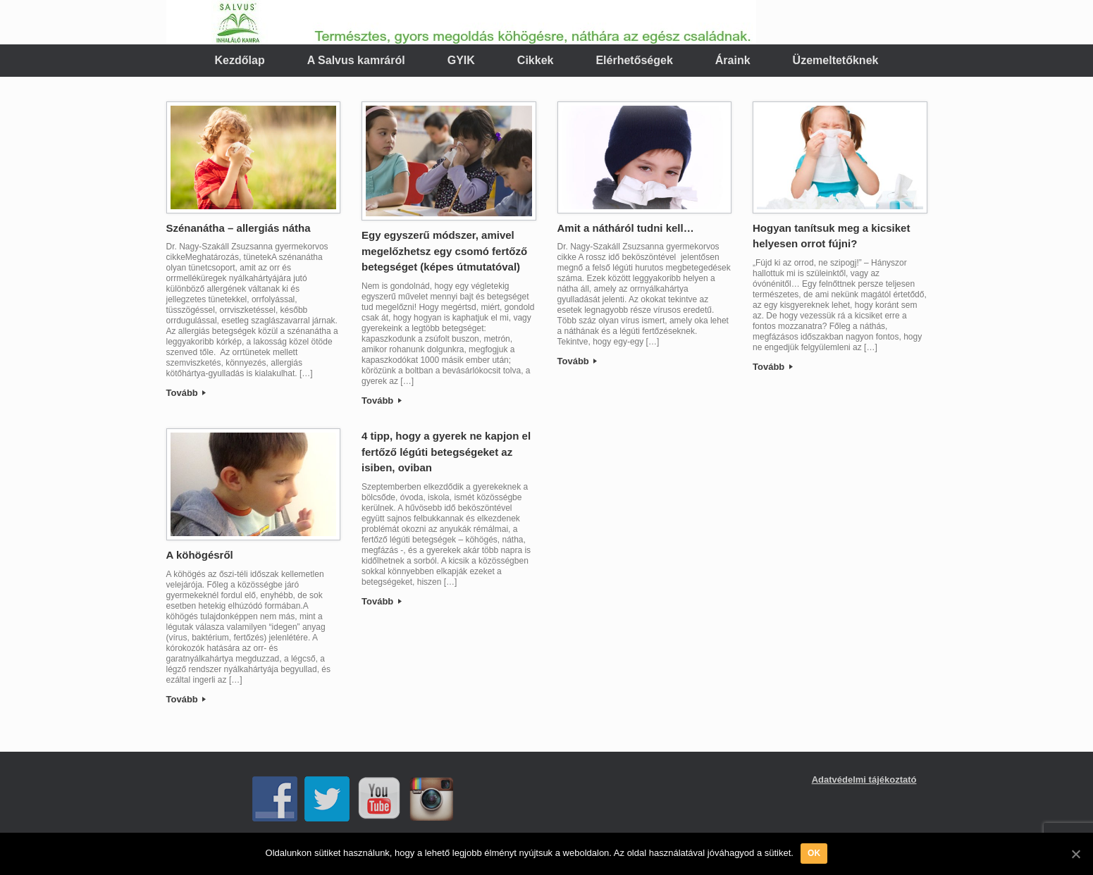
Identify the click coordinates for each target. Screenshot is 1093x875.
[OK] (1075, 854)
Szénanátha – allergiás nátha (238, 228)
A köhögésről (199, 555)
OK (814, 853)
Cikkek (535, 60)
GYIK (461, 60)
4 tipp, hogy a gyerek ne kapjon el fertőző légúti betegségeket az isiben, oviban (446, 451)
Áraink (733, 60)
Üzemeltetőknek (836, 60)
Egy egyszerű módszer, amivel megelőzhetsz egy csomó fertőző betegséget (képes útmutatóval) (444, 251)
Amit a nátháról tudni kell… (625, 228)
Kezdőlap (240, 60)
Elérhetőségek (633, 60)
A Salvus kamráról (356, 60)
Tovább (186, 392)
